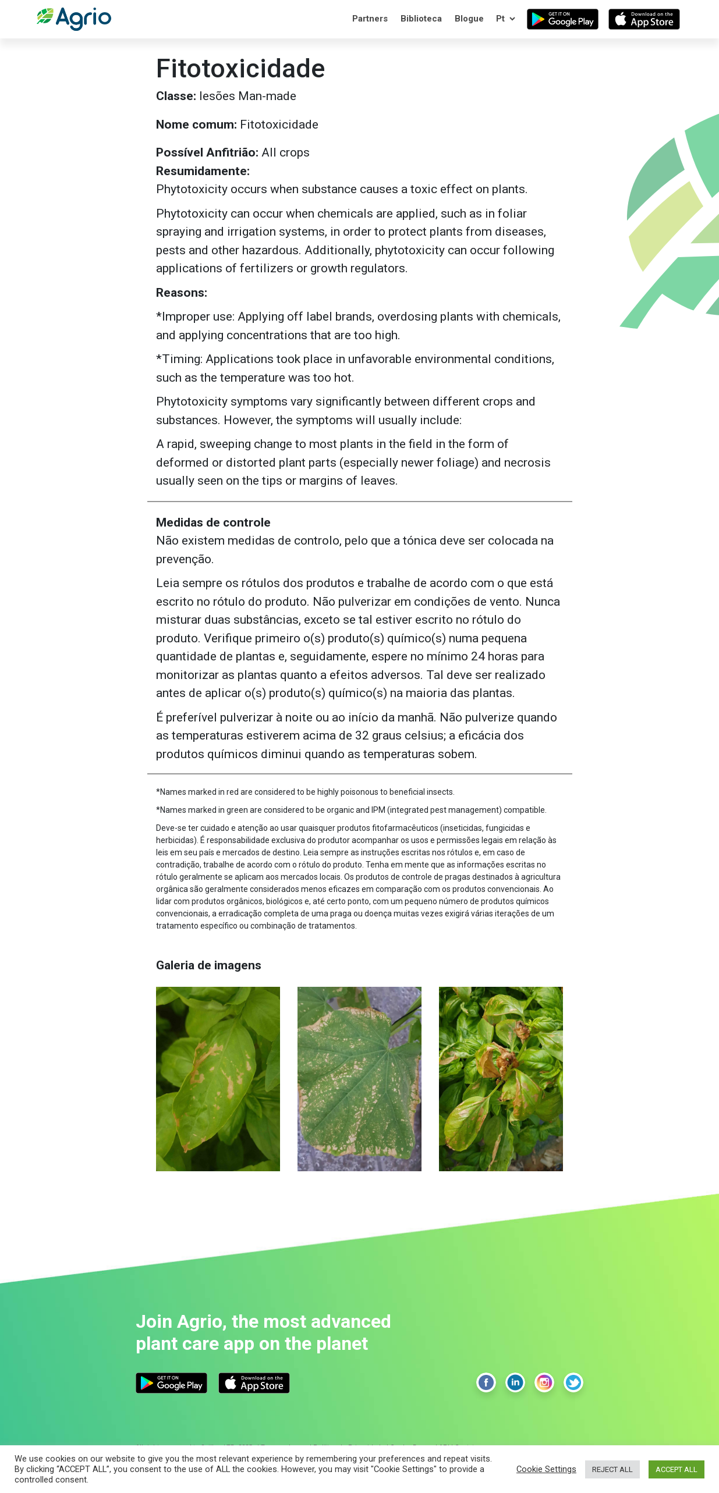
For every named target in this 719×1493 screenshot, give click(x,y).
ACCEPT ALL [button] (676, 1469)
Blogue (469, 18)
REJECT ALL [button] (612, 1469)
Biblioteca (421, 18)
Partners (370, 18)
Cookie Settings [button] (546, 1469)
